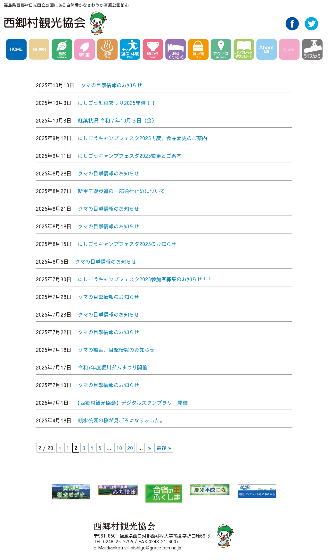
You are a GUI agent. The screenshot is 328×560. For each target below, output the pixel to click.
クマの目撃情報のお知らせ (111, 85)
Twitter (311, 28)
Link (290, 50)
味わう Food (154, 50)
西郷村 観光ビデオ (71, 491)
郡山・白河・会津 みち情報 (118, 490)
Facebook (292, 28)
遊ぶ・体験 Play (131, 50)
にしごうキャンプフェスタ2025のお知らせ (127, 243)
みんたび (256, 491)
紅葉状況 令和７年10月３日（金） (117, 120)
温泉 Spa (108, 50)
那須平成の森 (210, 489)
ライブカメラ (312, 50)
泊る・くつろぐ (176, 50)
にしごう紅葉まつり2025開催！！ (117, 102)
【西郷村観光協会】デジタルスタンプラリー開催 (131, 402)
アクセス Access (222, 50)
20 (130, 447)
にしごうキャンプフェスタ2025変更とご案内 (130, 155)
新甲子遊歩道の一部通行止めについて (121, 190)
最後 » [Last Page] (163, 447)
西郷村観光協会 (56, 23)
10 (119, 447)
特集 (85, 50)
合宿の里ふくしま (163, 493)
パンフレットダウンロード (245, 50)
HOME (17, 50)
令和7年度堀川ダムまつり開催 (112, 367)
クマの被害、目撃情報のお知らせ (116, 349)
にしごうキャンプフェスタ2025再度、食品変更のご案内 (142, 137)
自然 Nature (63, 50)
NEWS (40, 50)
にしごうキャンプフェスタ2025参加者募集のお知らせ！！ (145, 279)
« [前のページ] (59, 447)
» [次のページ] (149, 447)
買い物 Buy (199, 50)
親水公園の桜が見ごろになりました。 (121, 420)
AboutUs (267, 50)
